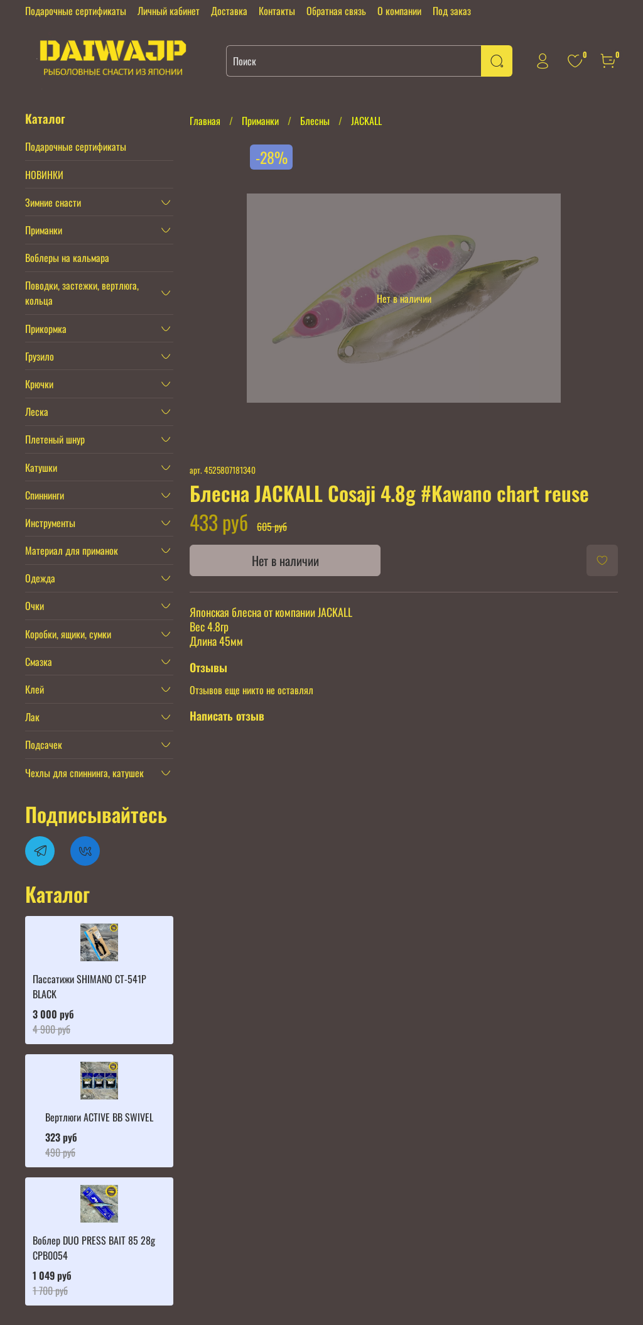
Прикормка (46, 328)
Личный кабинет (169, 10)
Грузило (39, 356)
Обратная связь (336, 10)
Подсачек (43, 744)
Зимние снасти (53, 202)
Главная (205, 120)
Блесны (315, 120)
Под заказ (452, 10)
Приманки (260, 120)
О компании (399, 10)
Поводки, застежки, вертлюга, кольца (82, 293)
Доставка (229, 10)
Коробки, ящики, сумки (68, 633)
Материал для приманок (71, 550)
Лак (32, 716)
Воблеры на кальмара (67, 257)
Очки (34, 605)
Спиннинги (44, 495)
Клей (34, 689)
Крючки (39, 383)
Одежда (40, 578)
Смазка (38, 661)
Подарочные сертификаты (75, 10)
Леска (36, 411)
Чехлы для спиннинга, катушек (84, 772)
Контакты (277, 10)
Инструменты (50, 522)
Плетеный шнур (55, 439)
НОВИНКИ (44, 174)
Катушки (41, 467)
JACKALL (366, 120)
